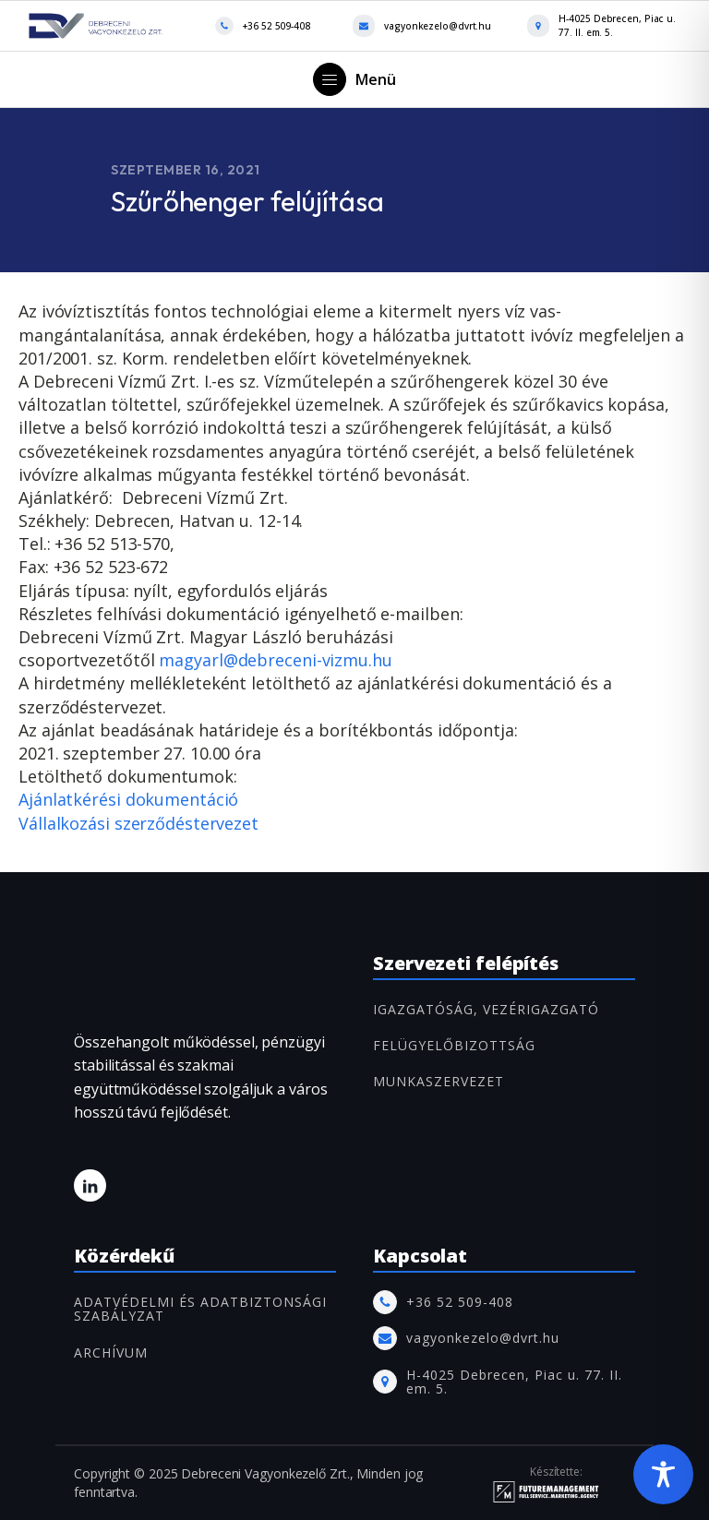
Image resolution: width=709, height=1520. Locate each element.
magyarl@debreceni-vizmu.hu (275, 660)
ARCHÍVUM (111, 1352)
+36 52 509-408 (276, 25)
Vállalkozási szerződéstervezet (140, 823)
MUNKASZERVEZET (438, 1081)
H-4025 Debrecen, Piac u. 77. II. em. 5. (617, 25)
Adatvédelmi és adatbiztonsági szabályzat (200, 1309)
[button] (354, 79)
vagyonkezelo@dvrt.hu (437, 25)
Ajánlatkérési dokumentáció (130, 799)
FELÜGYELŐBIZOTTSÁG (454, 1045)
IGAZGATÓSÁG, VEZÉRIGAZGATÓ (486, 1009)
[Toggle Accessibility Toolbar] (663, 1474)
